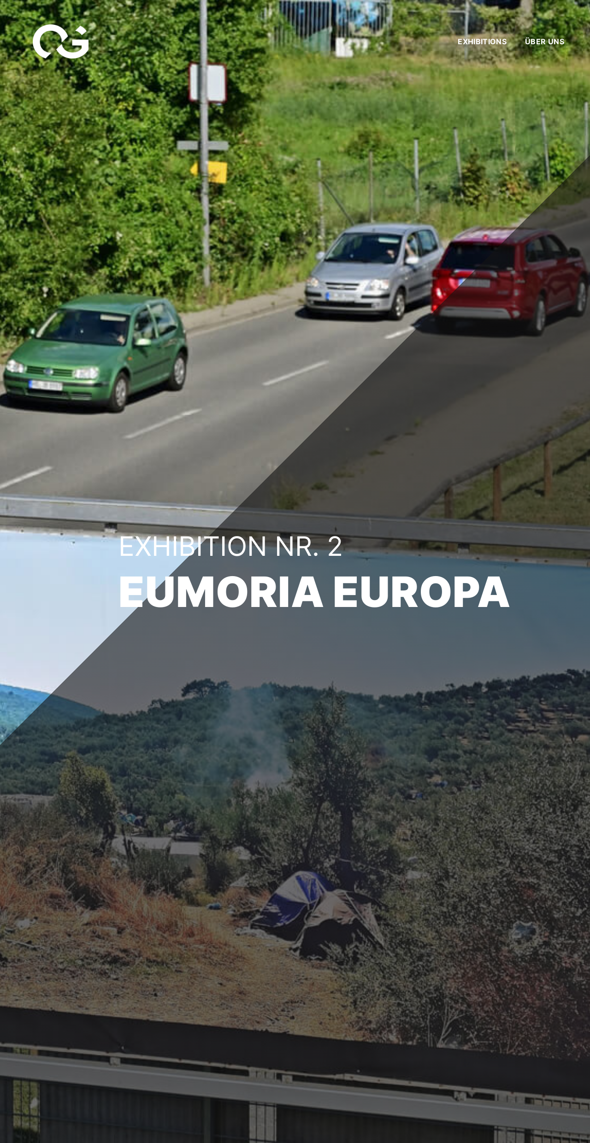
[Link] (60, 41)
